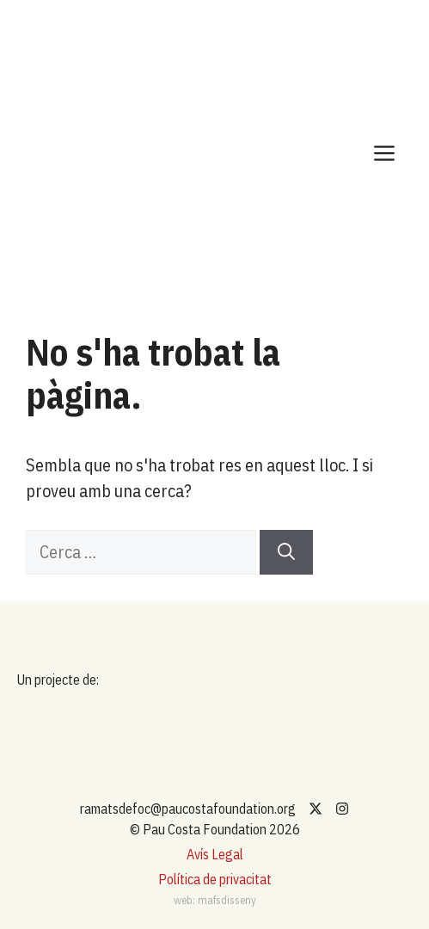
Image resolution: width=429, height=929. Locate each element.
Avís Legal (215, 854)
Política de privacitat (215, 879)
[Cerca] (286, 552)
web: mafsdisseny (215, 900)
